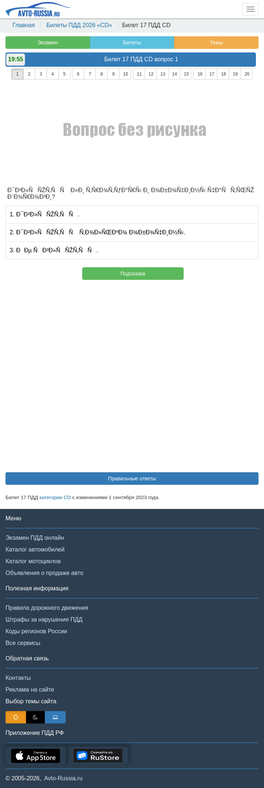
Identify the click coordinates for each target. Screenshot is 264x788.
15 (186, 74)
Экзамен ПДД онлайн (35, 538)
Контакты (18, 678)
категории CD (55, 497)
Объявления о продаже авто (44, 573)
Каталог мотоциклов (33, 561)
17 (211, 74)
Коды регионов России (36, 631)
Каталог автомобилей (35, 549)
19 (235, 74)
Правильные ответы (132, 478)
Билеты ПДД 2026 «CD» (79, 25)
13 (162, 74)
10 (125, 74)
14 (174, 74)
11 (139, 74)
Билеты (132, 42)
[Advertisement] (132, 379)
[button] (247, 772)
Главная (23, 25)
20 (247, 74)
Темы (216, 42)
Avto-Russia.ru (63, 778)
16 (200, 74)
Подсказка (132, 273)
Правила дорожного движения (47, 608)
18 (223, 74)
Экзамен (47, 42)
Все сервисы (23, 643)
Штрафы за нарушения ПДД (44, 619)
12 (151, 74)
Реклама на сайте (30, 689)
